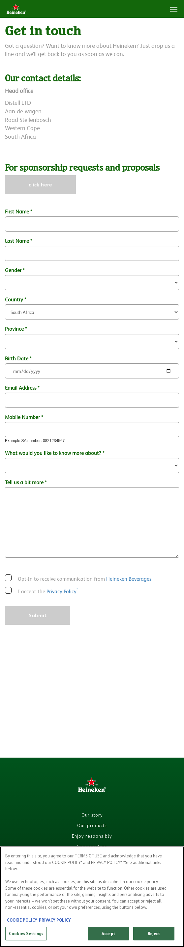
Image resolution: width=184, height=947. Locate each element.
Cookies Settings (26, 936)
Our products (92, 825)
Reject (154, 936)
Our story (92, 815)
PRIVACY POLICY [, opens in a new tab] (55, 923)
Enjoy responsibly (92, 836)
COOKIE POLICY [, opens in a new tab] (22, 923)
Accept (108, 936)
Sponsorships (92, 847)
